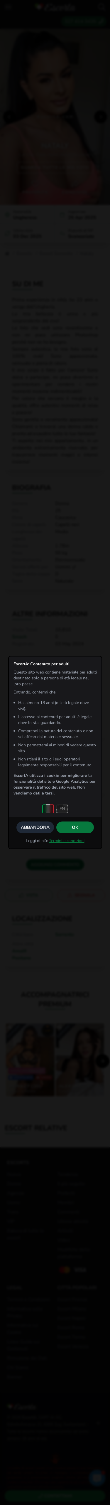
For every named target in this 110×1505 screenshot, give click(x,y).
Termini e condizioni (66, 841)
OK (75, 827)
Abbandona (35, 827)
